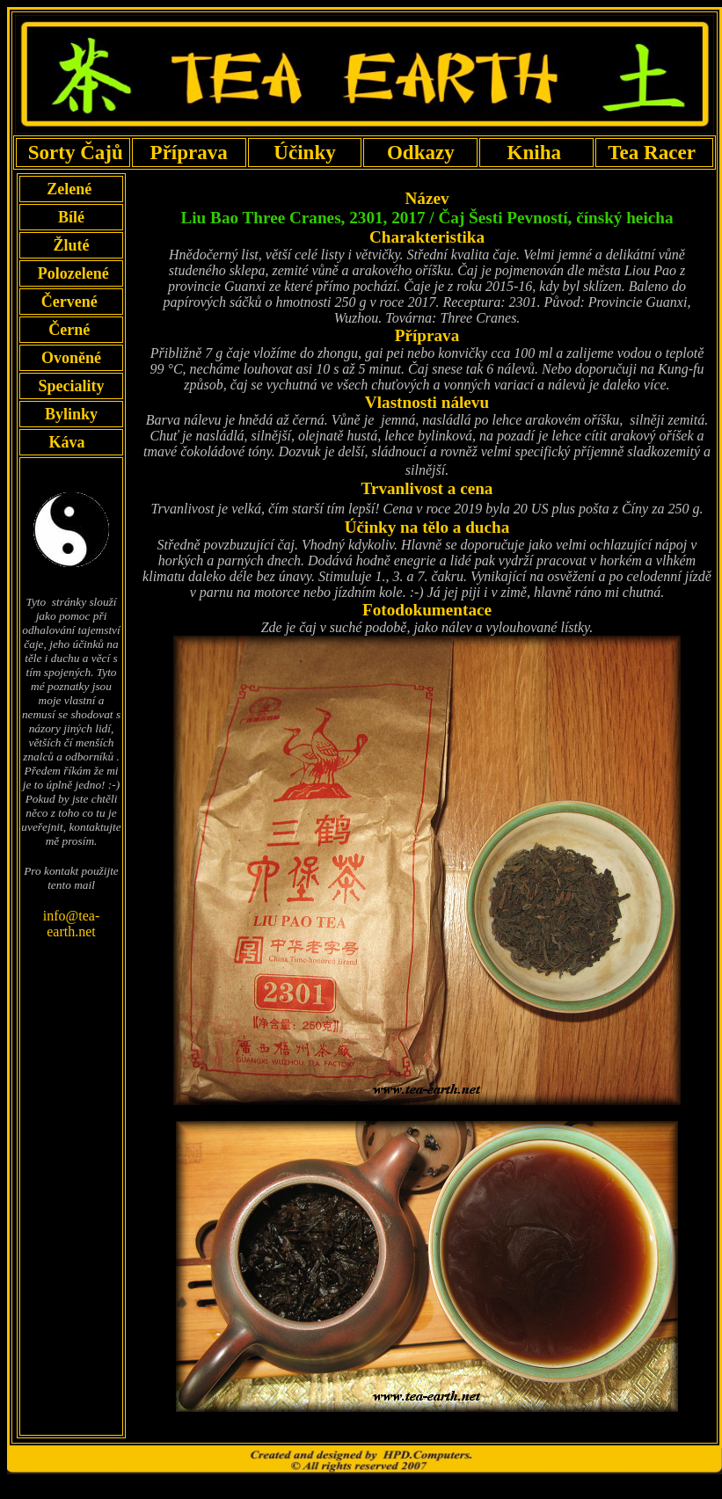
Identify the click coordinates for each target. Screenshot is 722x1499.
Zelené (71, 189)
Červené (71, 301)
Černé (71, 329)
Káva (67, 442)
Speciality (71, 386)
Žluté (71, 245)
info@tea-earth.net (71, 923)
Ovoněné (71, 358)
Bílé (71, 217)
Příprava (188, 152)
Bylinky (71, 414)
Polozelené (71, 273)
